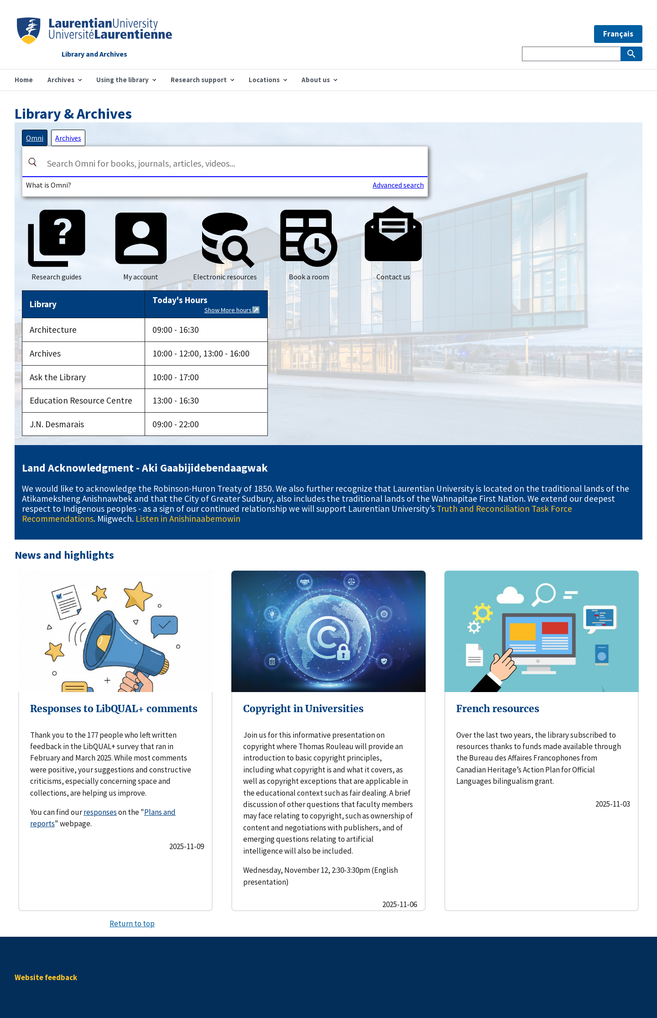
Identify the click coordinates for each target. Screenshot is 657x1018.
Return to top (132, 923)
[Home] (94, 41)
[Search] (32, 162)
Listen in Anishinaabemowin (188, 518)
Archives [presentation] (68, 137)
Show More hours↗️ (232, 310)
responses (100, 812)
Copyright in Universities (303, 709)
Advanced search (398, 185)
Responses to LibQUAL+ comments (114, 709)
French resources (497, 709)
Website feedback (46, 977)
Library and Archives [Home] (94, 54)
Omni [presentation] (34, 137)
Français (618, 34)
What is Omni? (48, 185)
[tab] (34, 138)
